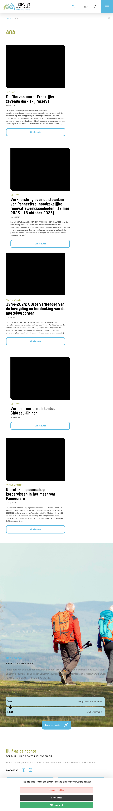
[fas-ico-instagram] (31, 587)
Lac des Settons (75, 727)
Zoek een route (56, 542)
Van (9, 518)
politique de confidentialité (77, 644)
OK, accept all (56, 805)
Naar (10, 529)
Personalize (56, 798)
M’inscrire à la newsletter (34, 656)
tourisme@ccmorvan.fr (74, 760)
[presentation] (29, 638)
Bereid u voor (13, 509)
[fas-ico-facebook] (24, 587)
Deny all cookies (56, 790)
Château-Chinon (75, 745)
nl (83, 6)
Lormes (75, 710)
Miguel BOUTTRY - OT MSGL (9, 715)
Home (8, 18)
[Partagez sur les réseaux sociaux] (108, 18)
